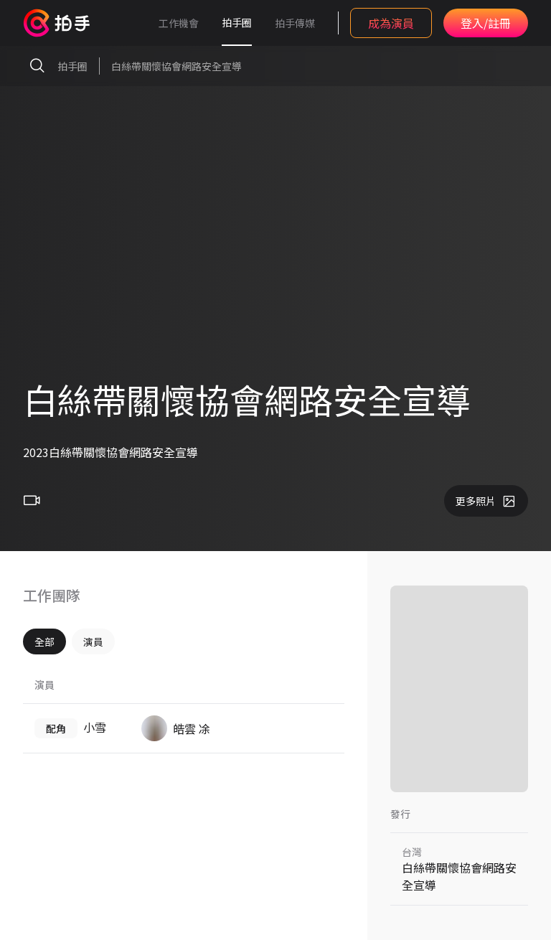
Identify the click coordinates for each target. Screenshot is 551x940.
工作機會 (179, 23)
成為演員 (391, 23)
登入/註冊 (486, 23)
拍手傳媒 (295, 23)
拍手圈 (237, 22)
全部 (44, 641)
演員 (93, 641)
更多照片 (486, 501)
